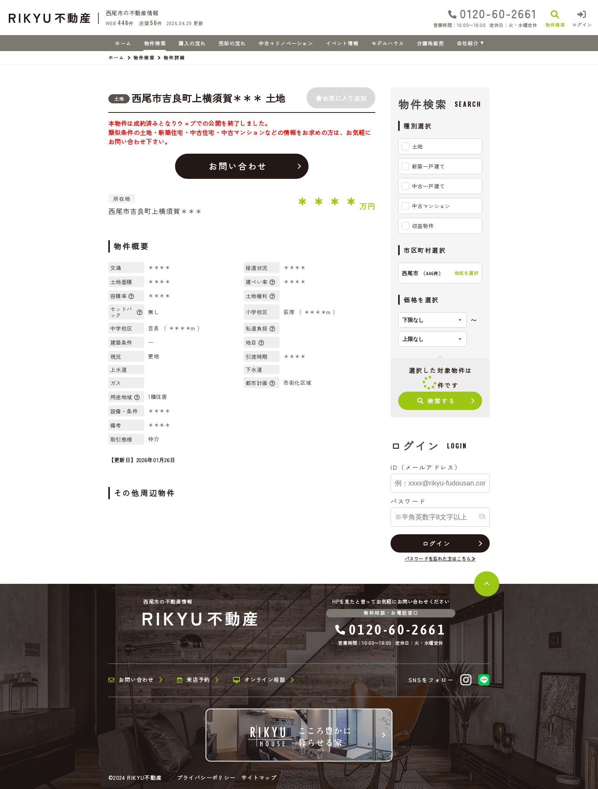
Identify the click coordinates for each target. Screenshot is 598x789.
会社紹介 (468, 43)
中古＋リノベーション (286, 43)
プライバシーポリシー (206, 777)
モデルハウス (387, 43)
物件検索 (155, 43)
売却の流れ (232, 43)
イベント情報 (342, 43)
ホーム (123, 43)
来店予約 (193, 680)
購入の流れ (192, 43)
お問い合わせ (238, 166)
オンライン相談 (259, 680)
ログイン (436, 543)
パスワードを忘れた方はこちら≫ (440, 558)
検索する (436, 400)
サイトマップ (258, 777)
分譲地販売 (430, 43)
